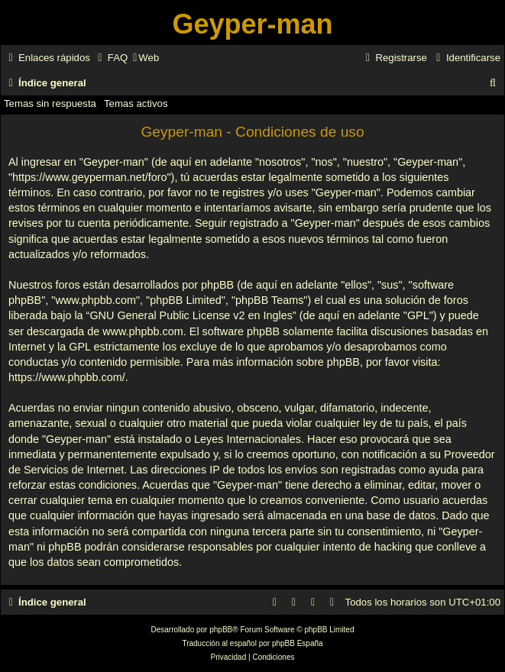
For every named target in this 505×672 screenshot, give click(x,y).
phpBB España (297, 643)
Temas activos (136, 103)
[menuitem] (111, 58)
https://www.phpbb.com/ (66, 377)
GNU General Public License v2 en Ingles (191, 315)
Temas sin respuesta (50, 103)
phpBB (220, 629)
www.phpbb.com (142, 331)
